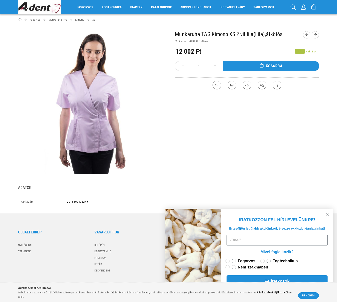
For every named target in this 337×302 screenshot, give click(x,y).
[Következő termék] (315, 34)
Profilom (100, 257)
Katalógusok (161, 7)
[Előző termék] (306, 34)
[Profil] (303, 7)
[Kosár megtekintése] (314, 7)
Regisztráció (102, 251)
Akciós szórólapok (195, 7)
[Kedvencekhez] (217, 85)
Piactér (136, 7)
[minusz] (183, 66)
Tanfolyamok (263, 7)
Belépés (99, 245)
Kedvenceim (102, 270)
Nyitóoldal (25, 245)
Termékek (24, 251)
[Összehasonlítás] (262, 85)
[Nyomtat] (247, 85)
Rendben (308, 295)
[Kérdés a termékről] (277, 85)
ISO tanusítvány (232, 7)
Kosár (98, 264)
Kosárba (274, 65)
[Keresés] (293, 7)
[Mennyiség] (199, 66)
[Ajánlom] (232, 85)
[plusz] (215, 66)
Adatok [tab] (24, 187)
